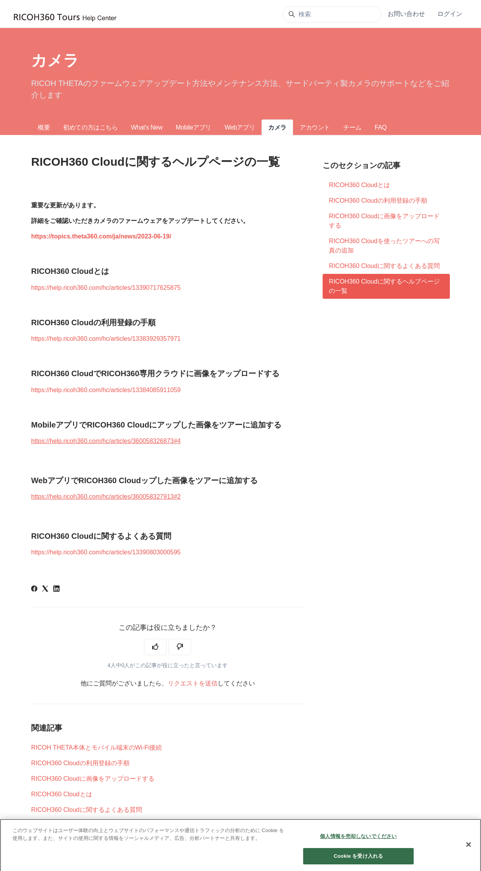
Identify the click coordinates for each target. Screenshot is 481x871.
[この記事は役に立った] (155, 647)
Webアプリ (240, 127)
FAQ (381, 127)
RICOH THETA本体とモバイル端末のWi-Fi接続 (96, 747)
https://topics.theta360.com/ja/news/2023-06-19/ (101, 236)
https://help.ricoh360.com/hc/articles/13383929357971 (106, 338)
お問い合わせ (406, 14)
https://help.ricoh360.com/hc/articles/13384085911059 (106, 390)
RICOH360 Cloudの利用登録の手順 (80, 763)
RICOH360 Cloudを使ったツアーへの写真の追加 (384, 246)
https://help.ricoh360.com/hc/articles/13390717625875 (106, 287)
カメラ (277, 127)
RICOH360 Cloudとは (61, 794)
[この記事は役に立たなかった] (180, 647)
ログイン (449, 14)
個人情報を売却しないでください (358, 845)
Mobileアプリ (193, 127)
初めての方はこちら (90, 127)
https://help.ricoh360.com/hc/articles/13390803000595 (106, 552)
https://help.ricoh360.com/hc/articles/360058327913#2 (106, 496)
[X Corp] (45, 589)
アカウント (315, 127)
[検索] (332, 14)
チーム (352, 127)
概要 (44, 127)
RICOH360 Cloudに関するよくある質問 (86, 809)
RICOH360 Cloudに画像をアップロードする (92, 778)
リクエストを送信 (193, 683)
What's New (147, 127)
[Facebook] (34, 589)
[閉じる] (468, 853)
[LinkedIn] (56, 589)
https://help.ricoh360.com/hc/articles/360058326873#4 (106, 441)
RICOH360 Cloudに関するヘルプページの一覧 (384, 286)
